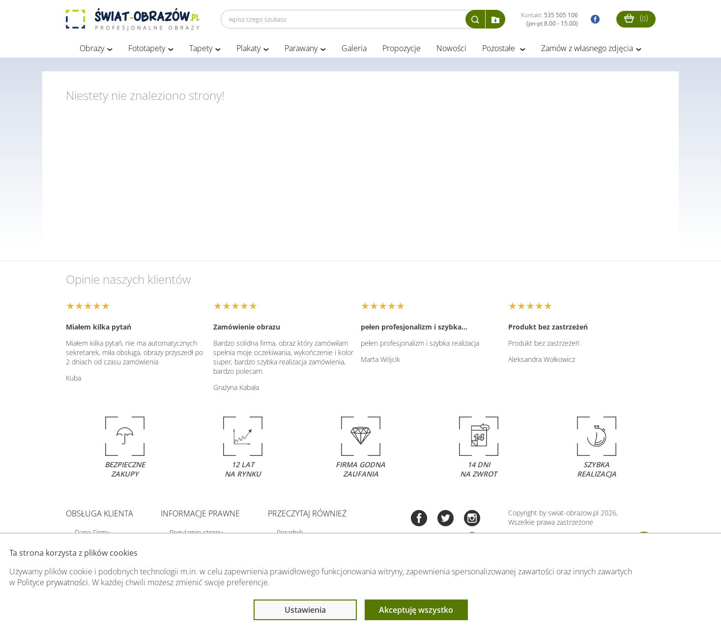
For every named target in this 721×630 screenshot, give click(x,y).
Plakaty (248, 48)
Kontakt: (549, 19)
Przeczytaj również (307, 513)
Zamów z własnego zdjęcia (587, 48)
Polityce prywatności (52, 582)
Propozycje (401, 48)
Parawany (301, 48)
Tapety (200, 48)
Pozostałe (499, 48)
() (636, 18)
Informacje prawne (200, 513)
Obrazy (92, 48)
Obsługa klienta (99, 513)
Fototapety (146, 48)
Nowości (451, 48)
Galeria (354, 48)
